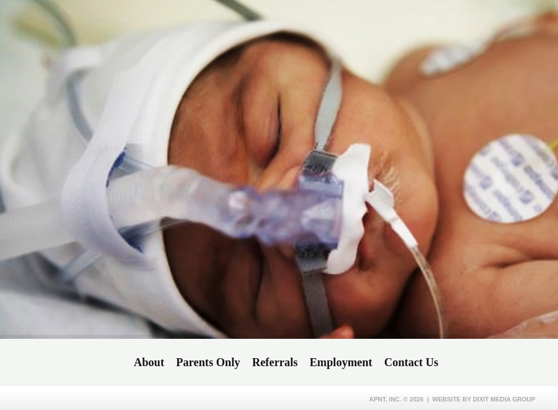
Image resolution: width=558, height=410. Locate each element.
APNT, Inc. (385, 399)
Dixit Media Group (504, 399)
